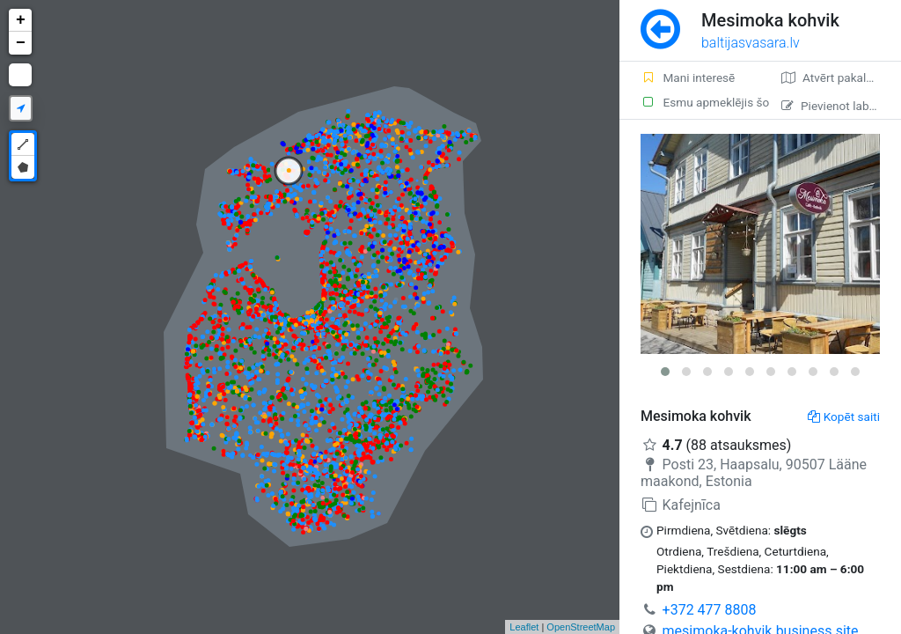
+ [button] (21, 20)
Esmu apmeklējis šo (700, 102)
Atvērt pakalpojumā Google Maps (841, 77)
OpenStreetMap (580, 627)
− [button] (21, 43)
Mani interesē (688, 77)
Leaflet (523, 627)
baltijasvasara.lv (750, 42)
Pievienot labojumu (841, 106)
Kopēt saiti (844, 416)
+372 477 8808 (710, 609)
